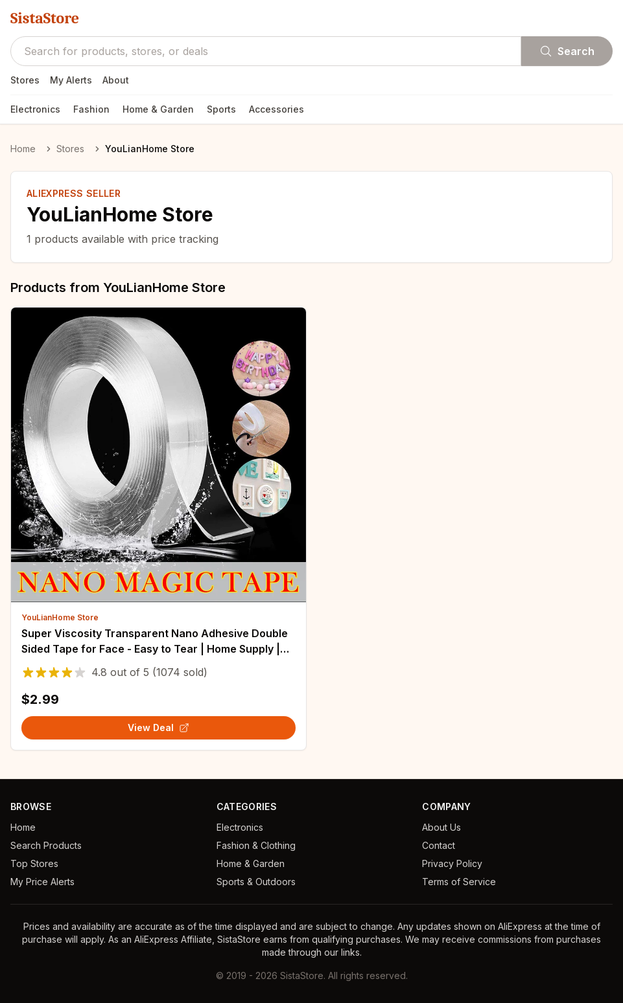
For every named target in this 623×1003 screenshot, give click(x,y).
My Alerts (71, 79)
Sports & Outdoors (256, 881)
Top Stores (34, 863)
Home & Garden (158, 109)
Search (566, 51)
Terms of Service (459, 881)
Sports (221, 109)
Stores (25, 79)
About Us (441, 827)
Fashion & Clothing (256, 845)
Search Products (46, 845)
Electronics (35, 109)
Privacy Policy (452, 863)
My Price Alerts (42, 881)
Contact (438, 845)
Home (23, 148)
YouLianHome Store (60, 617)
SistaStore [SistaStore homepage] (44, 18)
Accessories (276, 109)
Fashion (91, 109)
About (115, 79)
